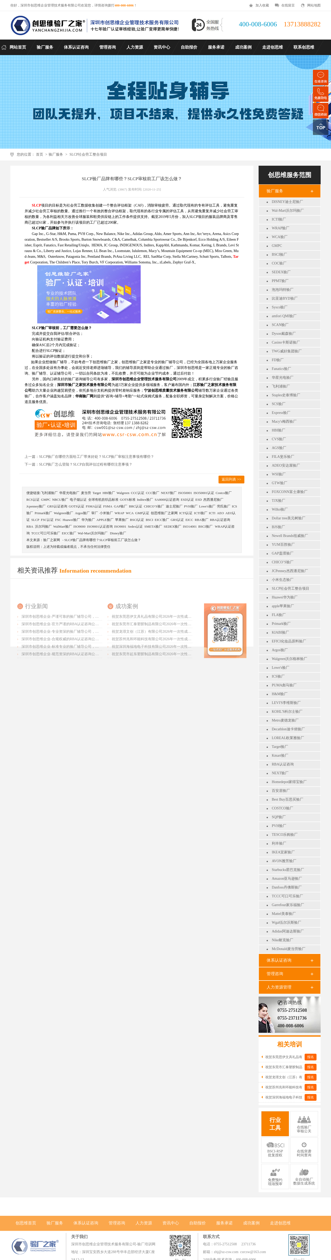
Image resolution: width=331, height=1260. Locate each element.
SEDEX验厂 (281, 272)
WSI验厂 (279, 474)
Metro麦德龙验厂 (285, 720)
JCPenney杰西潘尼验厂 (290, 571)
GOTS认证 (76, 506)
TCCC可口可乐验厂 (287, 896)
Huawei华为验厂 (285, 597)
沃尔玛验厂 (43, 526)
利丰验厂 (279, 843)
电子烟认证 (78, 500)
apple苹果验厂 (283, 606)
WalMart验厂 (62, 526)
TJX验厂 (278, 501)
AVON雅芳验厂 (284, 861)
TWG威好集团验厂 (287, 351)
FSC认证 (47, 520)
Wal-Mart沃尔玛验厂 (288, 210)
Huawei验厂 (71, 520)
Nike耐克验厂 (282, 940)
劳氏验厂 (223, 506)
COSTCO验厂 (282, 808)
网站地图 (314, 5)
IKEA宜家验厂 (283, 852)
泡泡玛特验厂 (283, 290)
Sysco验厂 (280, 307)
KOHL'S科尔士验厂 (287, 712)
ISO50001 (185, 493)
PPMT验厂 (280, 281)
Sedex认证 (135, 526)
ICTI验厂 (279, 219)
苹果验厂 (122, 520)
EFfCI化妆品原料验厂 (289, 641)
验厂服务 (56, 154)
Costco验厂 (224, 493)
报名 (310, 1057)
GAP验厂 (120, 506)
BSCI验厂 (279, 254)
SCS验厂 (278, 404)
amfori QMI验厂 (284, 316)
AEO (220, 513)
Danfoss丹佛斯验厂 (287, 887)
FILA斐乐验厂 (283, 457)
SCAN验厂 (280, 325)
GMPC (277, 246)
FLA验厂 (279, 615)
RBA (29, 526)
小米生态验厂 (283, 580)
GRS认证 (177, 520)
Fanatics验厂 (281, 369)
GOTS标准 (128, 500)
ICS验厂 (278, 676)
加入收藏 (262, 5)
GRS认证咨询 (57, 506)
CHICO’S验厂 (283, 562)
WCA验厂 (280, 237)
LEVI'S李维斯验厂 (286, 703)
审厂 (94, 513)
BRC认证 (135, 506)
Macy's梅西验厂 (284, 421)
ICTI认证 (185, 513)
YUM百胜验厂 (283, 544)
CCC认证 (137, 493)
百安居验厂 (281, 791)
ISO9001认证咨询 (100, 526)
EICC (189, 520)
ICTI (212, 513)
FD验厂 (278, 360)
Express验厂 (281, 413)
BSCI (149, 520)
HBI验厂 (278, 430)
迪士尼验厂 (174, 506)
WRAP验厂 (280, 228)
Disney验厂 (118, 533)
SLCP (35, 520)
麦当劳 (86, 493)
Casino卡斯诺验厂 (286, 342)
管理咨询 (275, 973)
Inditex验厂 (145, 500)
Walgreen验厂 (63, 513)
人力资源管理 (279, 987)
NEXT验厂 (280, 773)
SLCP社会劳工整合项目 (88, 154)
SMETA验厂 (153, 526)
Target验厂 (280, 747)
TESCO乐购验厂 (285, 835)
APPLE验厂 (105, 520)
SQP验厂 (279, 817)
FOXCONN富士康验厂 (289, 492)
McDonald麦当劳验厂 (288, 949)
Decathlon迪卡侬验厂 (288, 729)
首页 (39, 154)
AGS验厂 (279, 448)
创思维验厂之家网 (164, 513)
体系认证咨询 (279, 960)
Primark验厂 (281, 624)
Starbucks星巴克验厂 (288, 870)
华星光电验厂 (283, 377)
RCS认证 (33, 500)
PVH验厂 (279, 826)
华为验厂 (88, 520)
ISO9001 (120, 526)
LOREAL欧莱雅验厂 (288, 738)
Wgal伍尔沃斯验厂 (286, 922)
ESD (198, 500)
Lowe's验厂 (280, 668)
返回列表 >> (231, 479)
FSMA (107, 506)
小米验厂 (106, 513)
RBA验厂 (201, 520)
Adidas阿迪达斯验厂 (288, 931)
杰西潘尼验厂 (213, 500)
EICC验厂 (162, 520)
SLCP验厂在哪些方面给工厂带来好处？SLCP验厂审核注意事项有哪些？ (96, 457)
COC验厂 (279, 263)
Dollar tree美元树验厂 (288, 518)
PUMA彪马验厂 (284, 685)
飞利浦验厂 (281, 386)
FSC (58, 520)
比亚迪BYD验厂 (285, 298)
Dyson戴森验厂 (284, 334)
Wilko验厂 (280, 509)
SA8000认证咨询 (167, 500)
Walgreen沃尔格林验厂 (289, 659)
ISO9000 (79, 526)
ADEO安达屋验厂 (286, 465)
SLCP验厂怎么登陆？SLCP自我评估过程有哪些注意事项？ (85, 464)
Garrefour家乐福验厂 (288, 905)
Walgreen (123, 493)
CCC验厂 (152, 493)
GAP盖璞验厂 (283, 553)
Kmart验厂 (280, 755)
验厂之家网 (51, 540)
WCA (129, 513)
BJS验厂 (278, 527)
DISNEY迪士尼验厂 (287, 202)
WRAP (119, 513)
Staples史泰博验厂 (286, 395)
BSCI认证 (137, 520)
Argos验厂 (280, 650)
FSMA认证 (94, 506)
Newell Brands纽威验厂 (290, 536)
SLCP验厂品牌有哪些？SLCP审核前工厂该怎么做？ (102, 540)
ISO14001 (190, 526)
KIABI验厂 (280, 632)
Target (97, 493)
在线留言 (288, 5)
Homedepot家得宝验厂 (289, 782)
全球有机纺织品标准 (103, 500)
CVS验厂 (279, 439)
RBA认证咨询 (283, 764)
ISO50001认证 (203, 493)
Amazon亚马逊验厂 (287, 879)
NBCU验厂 (60, 500)
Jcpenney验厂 (36, 506)
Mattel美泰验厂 (284, 914)
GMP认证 (142, 513)
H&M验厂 (280, 694)
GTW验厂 (279, 483)
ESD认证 (187, 500)
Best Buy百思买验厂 (287, 799)
